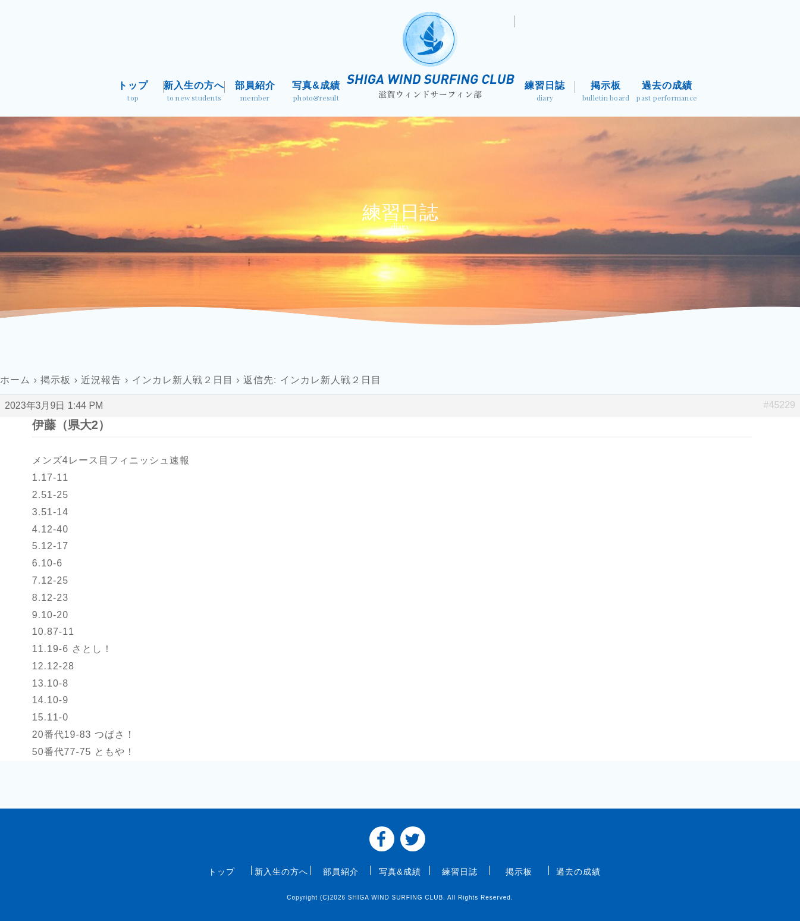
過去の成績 (667, 92)
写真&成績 (316, 92)
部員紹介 (255, 92)
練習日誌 (545, 92)
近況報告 (101, 380)
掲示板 (605, 92)
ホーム (15, 380)
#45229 (779, 405)
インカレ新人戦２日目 (182, 380)
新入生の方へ (194, 92)
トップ (133, 92)
